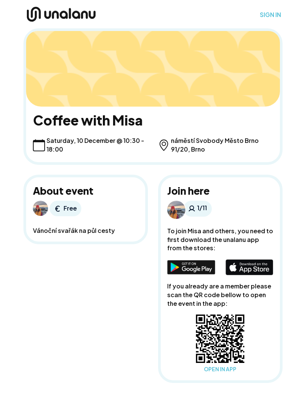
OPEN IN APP (220, 369)
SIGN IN (270, 15)
